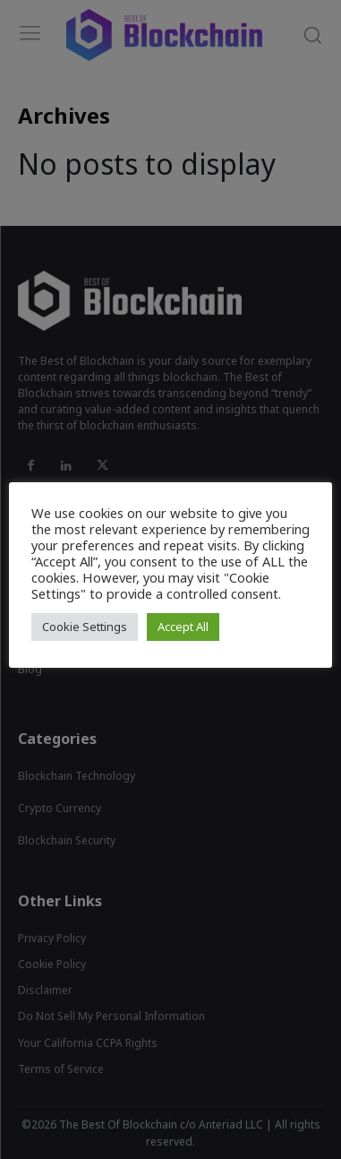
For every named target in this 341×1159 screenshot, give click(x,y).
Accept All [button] (183, 626)
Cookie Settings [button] (84, 626)
